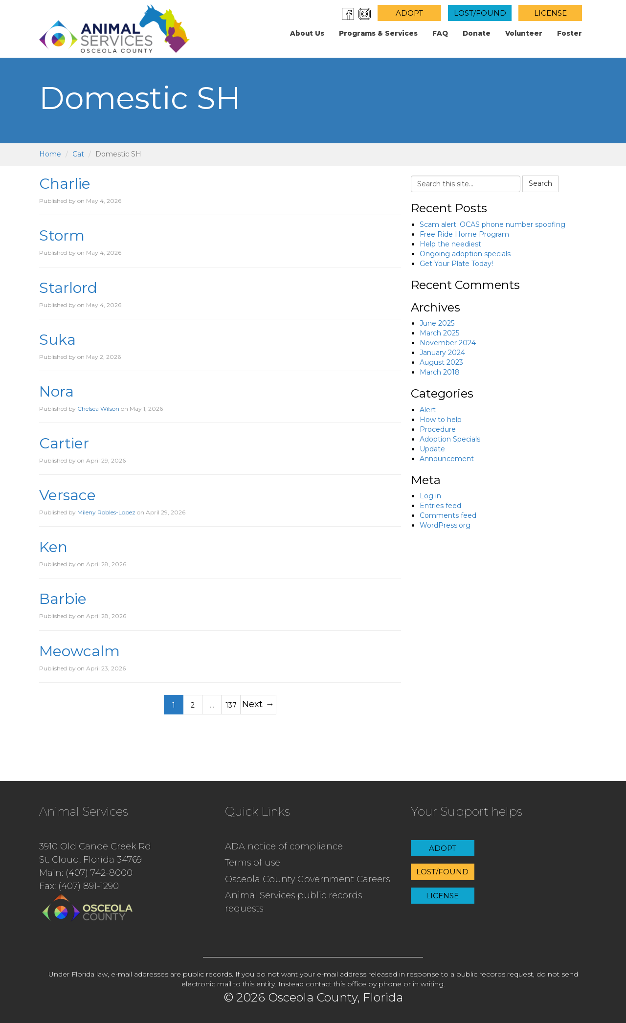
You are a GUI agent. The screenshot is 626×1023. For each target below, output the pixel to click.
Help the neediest (450, 244)
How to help (441, 419)
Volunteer (523, 33)
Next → (258, 704)
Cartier (64, 443)
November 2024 (448, 342)
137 (231, 705)
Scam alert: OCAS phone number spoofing (492, 224)
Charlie (64, 184)
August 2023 (441, 362)
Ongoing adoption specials (465, 253)
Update (432, 449)
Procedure (438, 429)
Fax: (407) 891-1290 (79, 886)
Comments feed (448, 515)
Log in (430, 495)
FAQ (440, 33)
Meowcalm (79, 651)
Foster (569, 33)
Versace (67, 495)
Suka (57, 340)
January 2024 (442, 352)
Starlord (68, 288)
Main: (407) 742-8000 (86, 872)
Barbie (63, 599)
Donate (477, 33)
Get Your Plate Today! (456, 263)
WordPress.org (445, 525)
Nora (56, 391)
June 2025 (437, 323)
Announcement (447, 458)
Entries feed (440, 505)
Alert (428, 409)
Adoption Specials (450, 439)
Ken (53, 547)
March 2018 (440, 372)
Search (540, 183)
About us (307, 33)
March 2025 (439, 333)
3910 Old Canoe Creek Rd (95, 846)
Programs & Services (378, 33)
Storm (62, 235)
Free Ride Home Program (464, 234)
